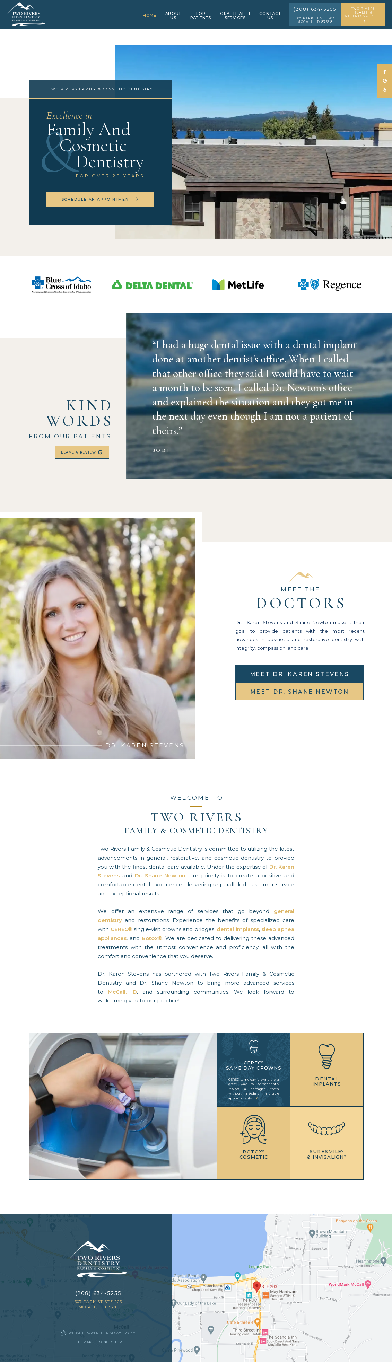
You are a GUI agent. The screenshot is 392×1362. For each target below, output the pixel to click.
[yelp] (384, 90)
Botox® (152, 938)
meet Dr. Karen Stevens (299, 674)
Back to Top (110, 1342)
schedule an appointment (100, 199)
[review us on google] (384, 81)
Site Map (83, 1342)
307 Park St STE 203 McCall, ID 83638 (315, 20)
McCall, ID (122, 991)
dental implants (238, 929)
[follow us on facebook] (384, 72)
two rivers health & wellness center (363, 15)
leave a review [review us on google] (82, 452)
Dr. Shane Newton (160, 875)
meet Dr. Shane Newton (299, 691)
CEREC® (121, 929)
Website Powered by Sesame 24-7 (98, 1333)
